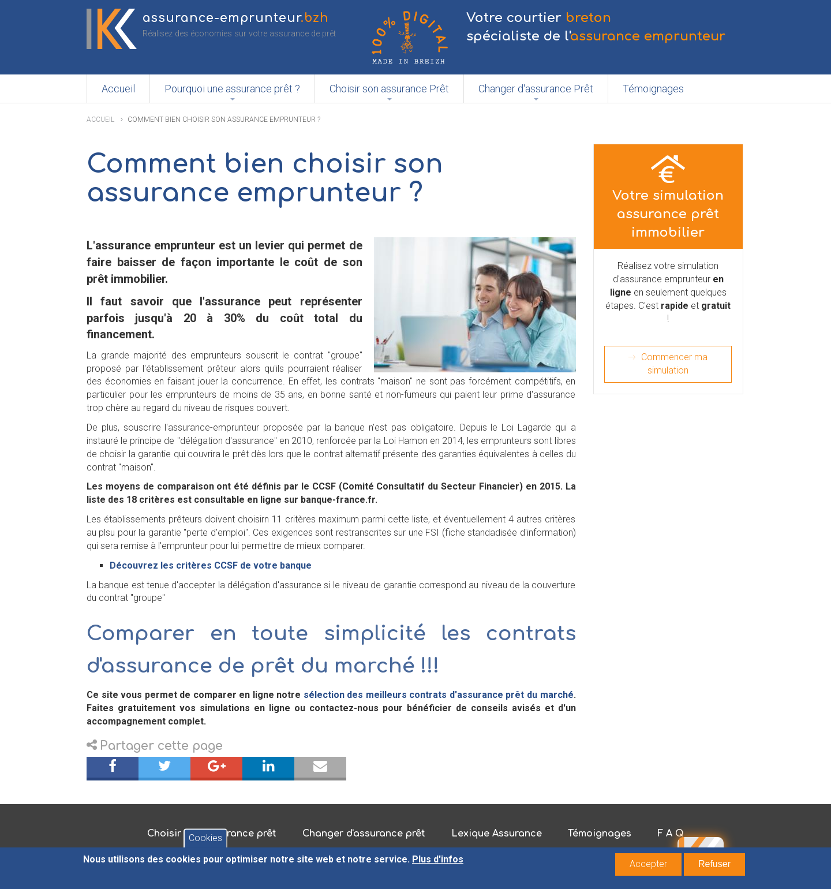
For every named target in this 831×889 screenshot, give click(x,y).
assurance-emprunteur (236, 18)
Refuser (714, 866)
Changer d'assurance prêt (363, 833)
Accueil (118, 89)
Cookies (205, 840)
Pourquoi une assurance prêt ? (232, 89)
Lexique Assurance (496, 833)
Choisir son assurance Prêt (389, 89)
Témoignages (653, 89)
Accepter (648, 866)
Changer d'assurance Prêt (535, 89)
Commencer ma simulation (674, 364)
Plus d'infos (437, 861)
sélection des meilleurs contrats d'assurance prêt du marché (437, 694)
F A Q (670, 833)
